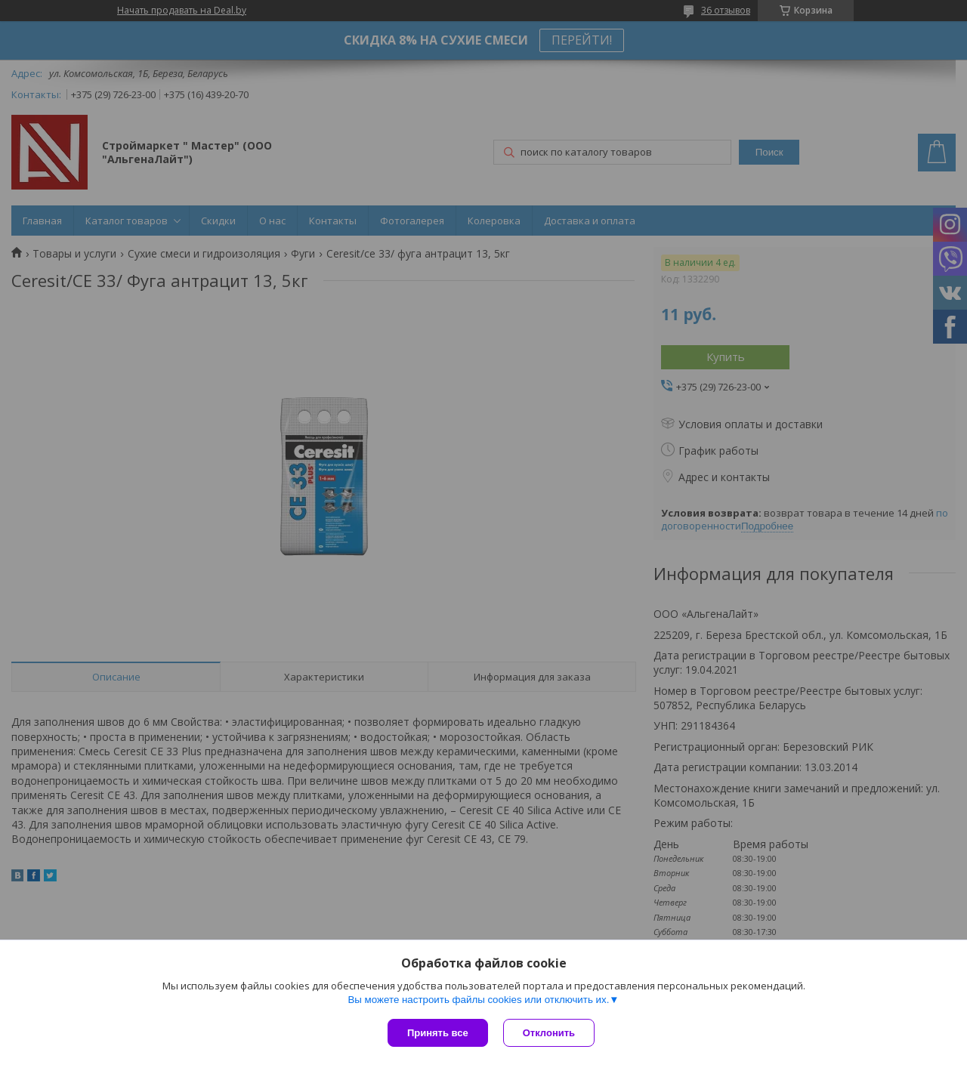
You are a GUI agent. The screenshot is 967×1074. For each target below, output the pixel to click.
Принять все (437, 1033)
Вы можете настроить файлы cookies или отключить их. (478, 999)
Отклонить (549, 1033)
